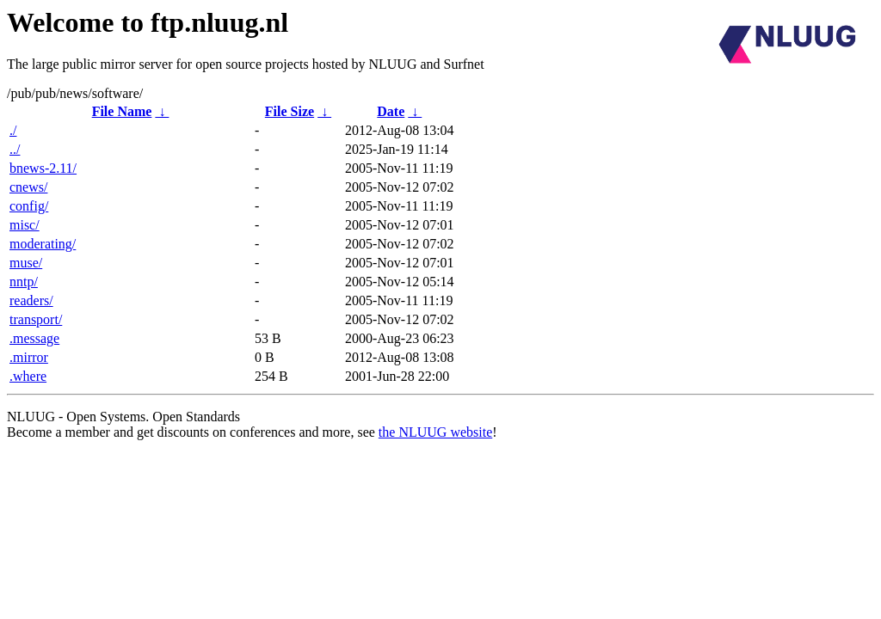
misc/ (24, 225)
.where (27, 376)
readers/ (31, 300)
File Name (122, 111)
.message (34, 338)
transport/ (35, 319)
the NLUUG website (435, 432)
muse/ (25, 262)
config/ (28, 206)
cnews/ (28, 187)
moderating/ (42, 243)
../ (14, 149)
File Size (289, 111)
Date (390, 111)
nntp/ (23, 281)
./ (12, 130)
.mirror (28, 357)
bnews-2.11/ (43, 168)
